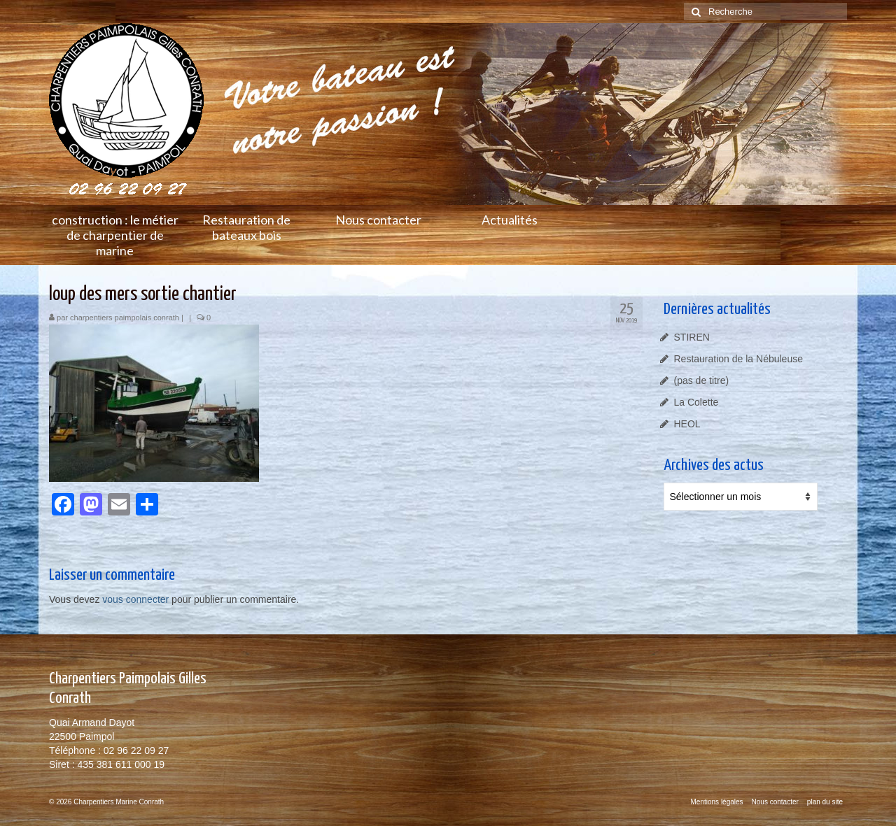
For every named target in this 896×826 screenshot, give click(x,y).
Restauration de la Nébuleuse (738, 358)
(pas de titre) (701, 380)
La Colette (696, 402)
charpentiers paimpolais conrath (124, 317)
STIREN (692, 337)
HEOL (687, 423)
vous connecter (135, 599)
